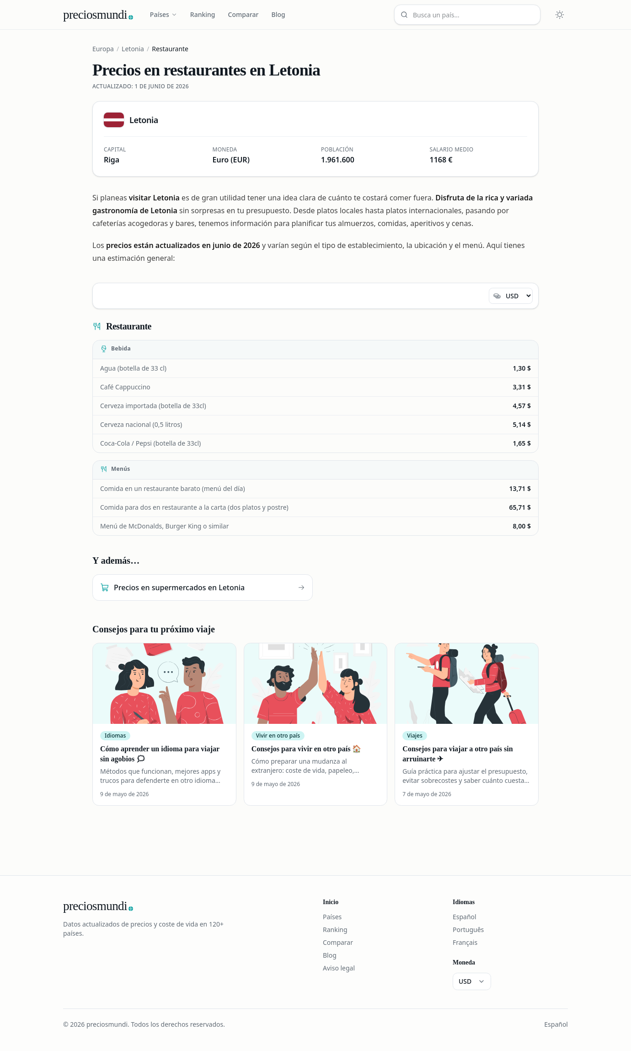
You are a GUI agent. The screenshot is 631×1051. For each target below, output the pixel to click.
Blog (278, 14)
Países (163, 14)
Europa (103, 48)
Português (468, 929)
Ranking (202, 14)
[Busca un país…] (467, 15)
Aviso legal (339, 968)
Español (464, 916)
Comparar (243, 14)
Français (465, 942)
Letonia (133, 48)
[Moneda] (511, 296)
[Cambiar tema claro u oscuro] (559, 14)
